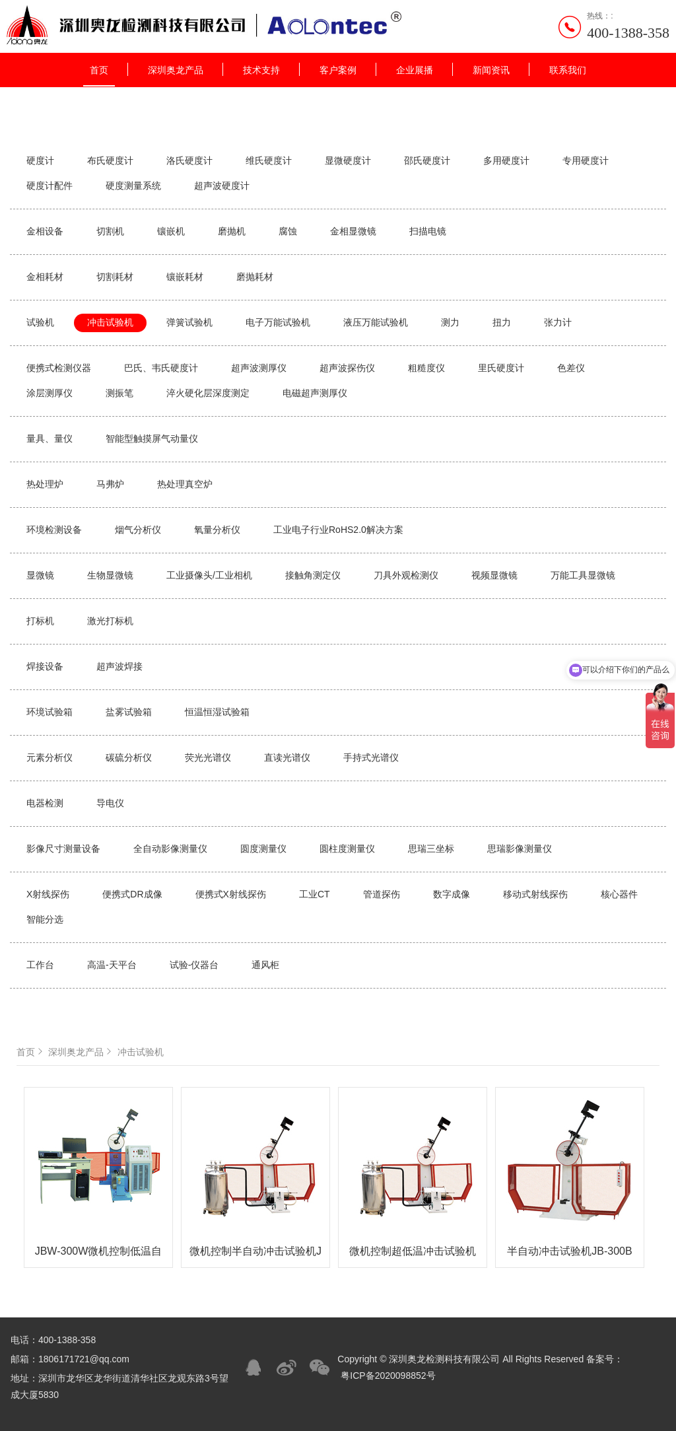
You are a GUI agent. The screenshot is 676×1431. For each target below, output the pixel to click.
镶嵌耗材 (184, 276)
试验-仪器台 (194, 965)
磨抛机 (232, 231)
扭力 (501, 322)
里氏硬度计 (501, 368)
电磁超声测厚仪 (315, 393)
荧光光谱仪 (208, 757)
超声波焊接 (119, 666)
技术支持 (261, 70)
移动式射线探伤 (535, 894)
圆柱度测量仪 (347, 848)
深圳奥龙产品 (175, 70)
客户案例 (338, 70)
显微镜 (40, 575)
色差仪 (571, 368)
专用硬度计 (585, 160)
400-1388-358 (628, 32)
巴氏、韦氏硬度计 (161, 368)
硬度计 (40, 160)
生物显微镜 (110, 575)
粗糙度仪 (426, 368)
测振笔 (119, 393)
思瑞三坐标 (431, 848)
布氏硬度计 (110, 160)
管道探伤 (381, 894)
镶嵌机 (171, 231)
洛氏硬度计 (189, 160)
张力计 (558, 322)
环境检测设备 (54, 529)
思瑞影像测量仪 (519, 848)
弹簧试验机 (189, 322)
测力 (450, 322)
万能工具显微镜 (583, 575)
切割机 (110, 231)
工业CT (314, 894)
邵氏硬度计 (427, 160)
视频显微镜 (494, 575)
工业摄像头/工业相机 (209, 575)
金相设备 (44, 231)
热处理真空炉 (185, 484)
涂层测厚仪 (49, 393)
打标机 (40, 620)
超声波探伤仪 (347, 368)
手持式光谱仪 (371, 757)
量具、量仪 (49, 438)
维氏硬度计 (269, 160)
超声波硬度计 (222, 185)
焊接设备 (44, 666)
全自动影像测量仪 (170, 848)
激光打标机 (110, 620)
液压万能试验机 (375, 322)
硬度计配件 (49, 185)
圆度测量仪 (263, 848)
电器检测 (44, 803)
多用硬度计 (506, 160)
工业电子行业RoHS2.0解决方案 (338, 529)
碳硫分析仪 (129, 757)
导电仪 (110, 803)
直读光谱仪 (287, 757)
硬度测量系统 (133, 185)
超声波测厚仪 (259, 368)
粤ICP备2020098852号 (388, 1375)
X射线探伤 (47, 894)
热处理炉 (44, 484)
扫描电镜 (427, 231)
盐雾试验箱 (129, 712)
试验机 (40, 322)
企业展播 (414, 70)
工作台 (40, 965)
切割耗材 (114, 276)
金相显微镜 (353, 231)
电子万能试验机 (278, 322)
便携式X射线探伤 (230, 894)
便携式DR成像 (132, 894)
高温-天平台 (112, 965)
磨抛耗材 (254, 276)
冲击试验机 (110, 322)
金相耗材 (44, 276)
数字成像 (451, 894)
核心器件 (619, 894)
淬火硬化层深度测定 (208, 393)
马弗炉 (110, 484)
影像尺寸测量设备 (63, 848)
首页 (99, 70)
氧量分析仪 (217, 529)
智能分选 (44, 919)
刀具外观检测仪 (406, 575)
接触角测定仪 (313, 575)
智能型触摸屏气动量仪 (152, 438)
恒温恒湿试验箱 (217, 712)
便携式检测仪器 (58, 368)
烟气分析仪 (138, 529)
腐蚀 (288, 231)
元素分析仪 (49, 757)
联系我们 (567, 70)
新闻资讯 (491, 70)
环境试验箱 (49, 712)
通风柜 (265, 965)
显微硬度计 (348, 160)
